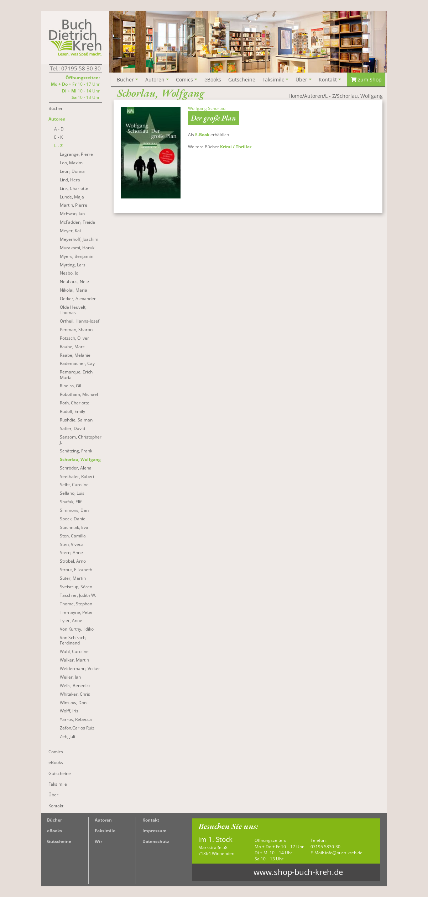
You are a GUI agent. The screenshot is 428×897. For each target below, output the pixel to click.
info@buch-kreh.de (343, 852)
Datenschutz (155, 841)
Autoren (103, 820)
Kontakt (150, 820)
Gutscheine (59, 841)
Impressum (154, 830)
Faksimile (105, 830)
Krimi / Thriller (235, 147)
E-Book (202, 135)
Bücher (54, 820)
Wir (98, 841)
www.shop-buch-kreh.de (298, 872)
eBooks (54, 830)
